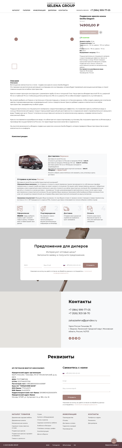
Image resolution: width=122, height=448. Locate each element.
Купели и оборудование (45, 417)
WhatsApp (67, 445)
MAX (47, 445)
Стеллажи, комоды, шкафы (46, 428)
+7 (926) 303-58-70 (79, 313)
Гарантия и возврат (69, 426)
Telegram (56, 445)
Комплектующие (43, 431)
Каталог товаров (21, 414)
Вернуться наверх (112, 445)
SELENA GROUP (61, 6)
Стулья (39, 414)
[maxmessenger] (73, 338)
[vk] (70, 338)
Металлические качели (20, 423)
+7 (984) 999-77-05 (79, 309)
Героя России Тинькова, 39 (80, 326)
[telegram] (76, 338)
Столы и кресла (42, 420)
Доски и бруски (42, 434)
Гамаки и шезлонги (18, 438)
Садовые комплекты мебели (47, 423)
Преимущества (68, 417)
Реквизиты (91, 420)
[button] (83, 10)
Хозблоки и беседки (44, 425)
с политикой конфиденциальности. (85, 404)
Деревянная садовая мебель (22, 417)
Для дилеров (92, 423)
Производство (68, 429)
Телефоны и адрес (94, 417)
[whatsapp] (79, 338)
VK (75, 445)
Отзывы (65, 420)
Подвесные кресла (18, 431)
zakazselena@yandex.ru (83, 320)
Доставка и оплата (69, 423)
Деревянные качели (19, 420)
